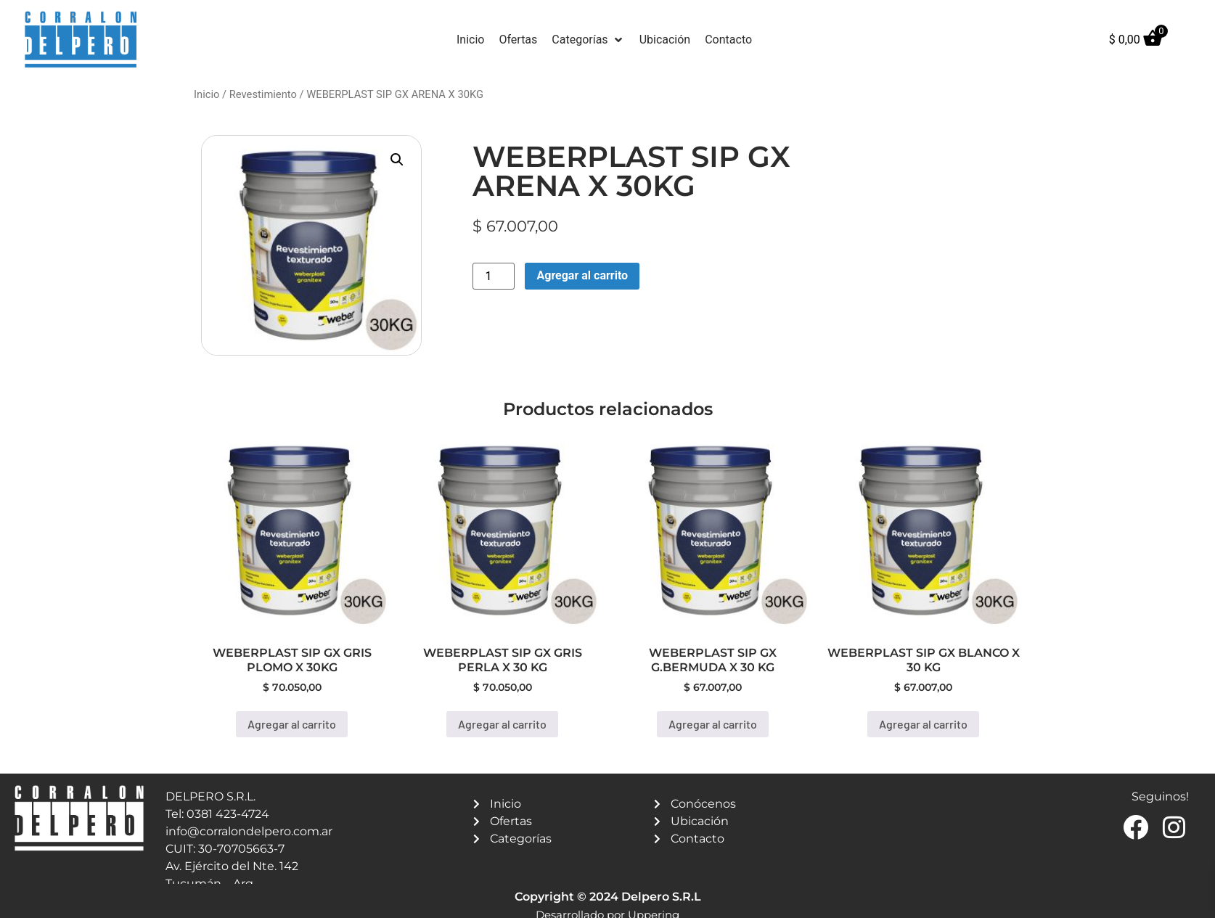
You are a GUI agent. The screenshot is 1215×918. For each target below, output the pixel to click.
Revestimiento (263, 94)
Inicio (206, 94)
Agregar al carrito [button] (292, 724)
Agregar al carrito (582, 275)
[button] (587, 40)
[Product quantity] (493, 276)
